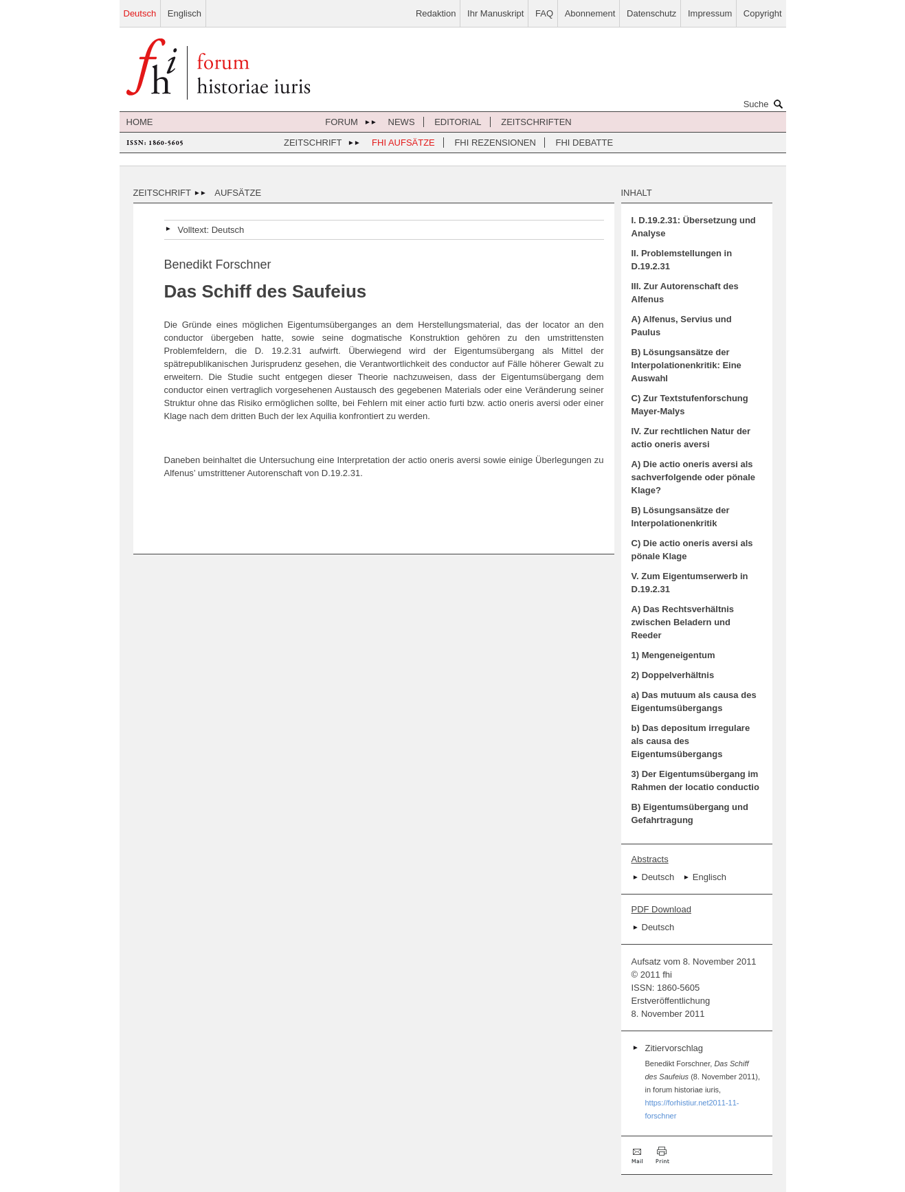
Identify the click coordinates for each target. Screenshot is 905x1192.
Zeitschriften (536, 122)
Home (139, 122)
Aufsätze (237, 193)
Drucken (662, 1155)
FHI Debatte (585, 142)
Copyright (763, 13)
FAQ (544, 13)
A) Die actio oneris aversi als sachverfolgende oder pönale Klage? (694, 477)
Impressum (710, 13)
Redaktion (436, 13)
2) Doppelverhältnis (673, 675)
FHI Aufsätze (403, 142)
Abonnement (590, 13)
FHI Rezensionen (494, 142)
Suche (765, 104)
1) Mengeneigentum (673, 655)
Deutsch (140, 13)
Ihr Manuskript (495, 13)
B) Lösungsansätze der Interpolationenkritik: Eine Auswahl (686, 365)
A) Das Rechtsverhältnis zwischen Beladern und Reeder (683, 622)
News (401, 122)
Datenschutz (651, 13)
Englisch (184, 13)
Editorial (457, 122)
